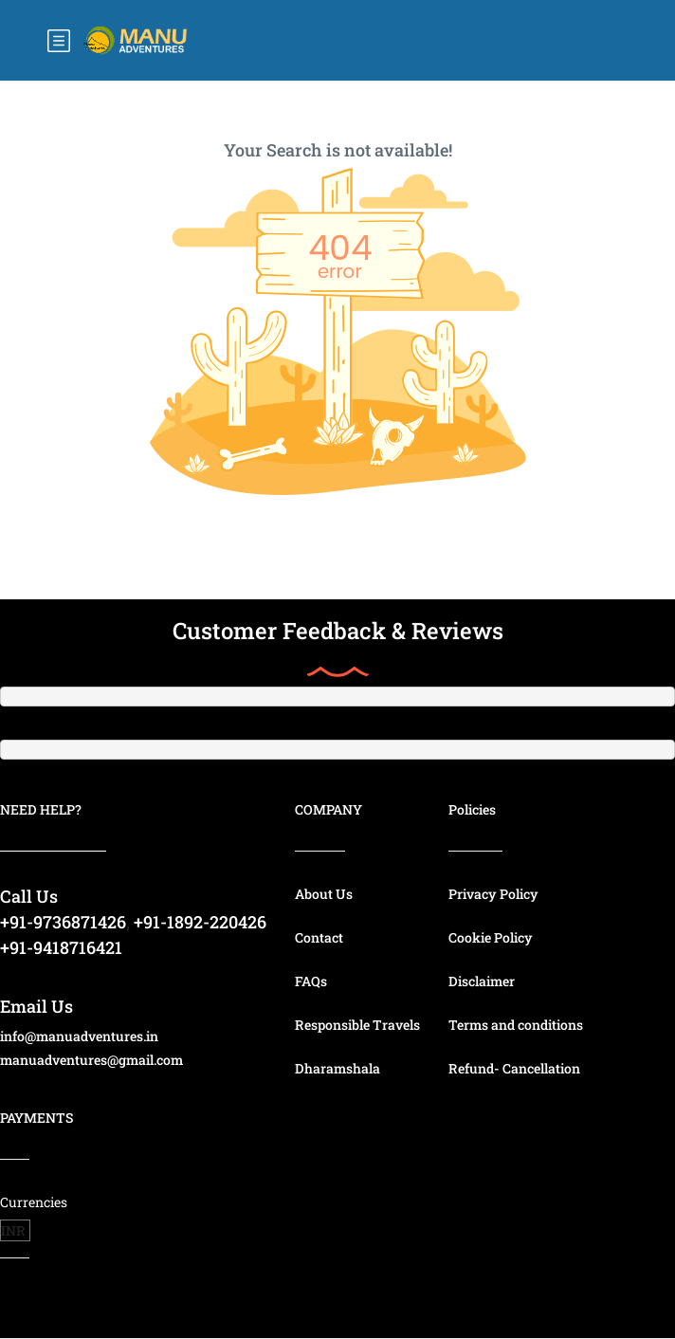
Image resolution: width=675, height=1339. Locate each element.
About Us (324, 894)
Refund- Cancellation (514, 1068)
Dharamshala (337, 1068)
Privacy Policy (493, 894)
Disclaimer (481, 981)
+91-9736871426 (63, 921)
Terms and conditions (515, 1025)
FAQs (311, 981)
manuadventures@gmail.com (91, 1060)
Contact (319, 937)
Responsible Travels (357, 1025)
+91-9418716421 (61, 947)
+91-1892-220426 (200, 921)
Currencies (33, 1202)
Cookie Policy (490, 937)
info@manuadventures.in (79, 1036)
